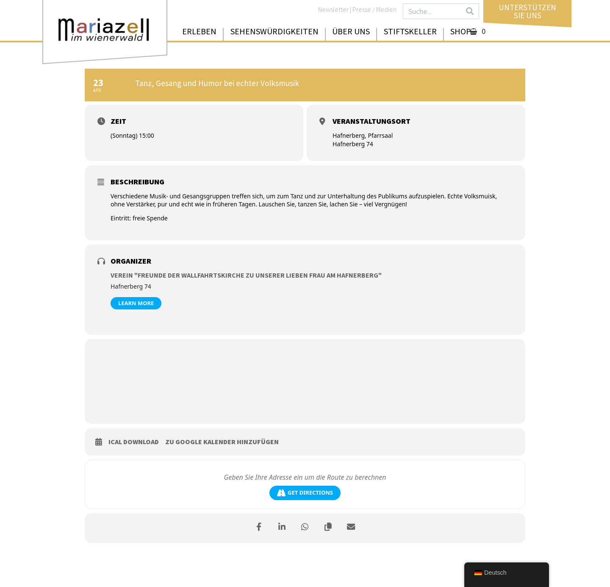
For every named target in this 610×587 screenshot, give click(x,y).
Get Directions (305, 493)
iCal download (133, 442)
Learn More (136, 303)
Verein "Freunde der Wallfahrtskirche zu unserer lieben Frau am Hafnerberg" (246, 275)
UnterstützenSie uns (527, 11)
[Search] (470, 11)
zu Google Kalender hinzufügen (222, 442)
